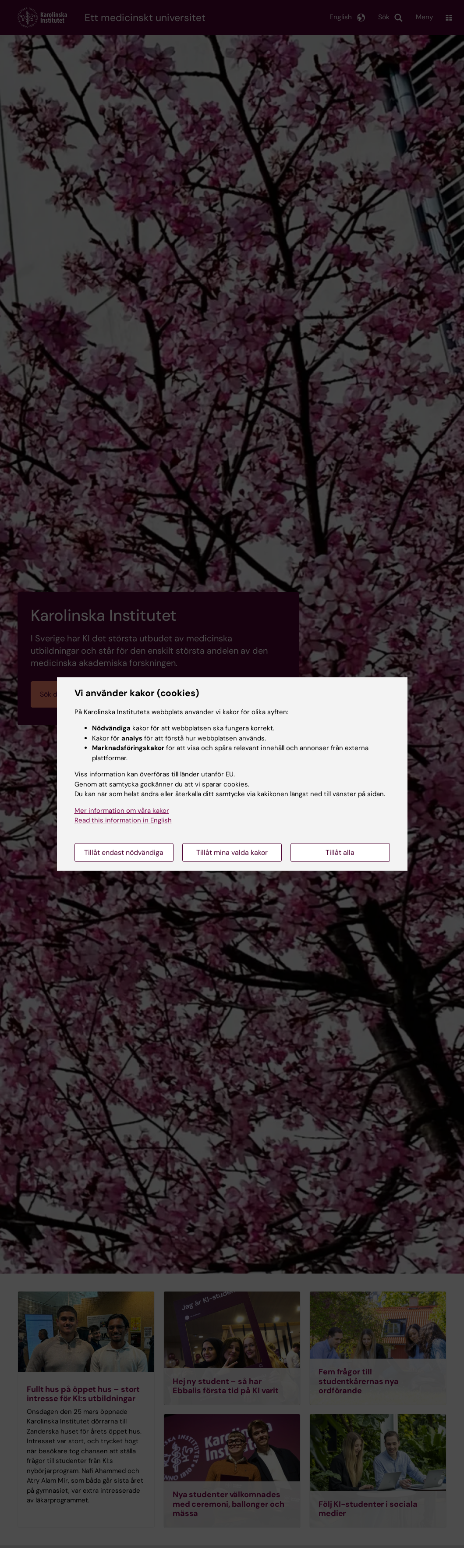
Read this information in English (123, 820)
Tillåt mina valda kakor (232, 852)
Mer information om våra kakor (121, 810)
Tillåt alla (340, 852)
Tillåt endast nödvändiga (123, 852)
